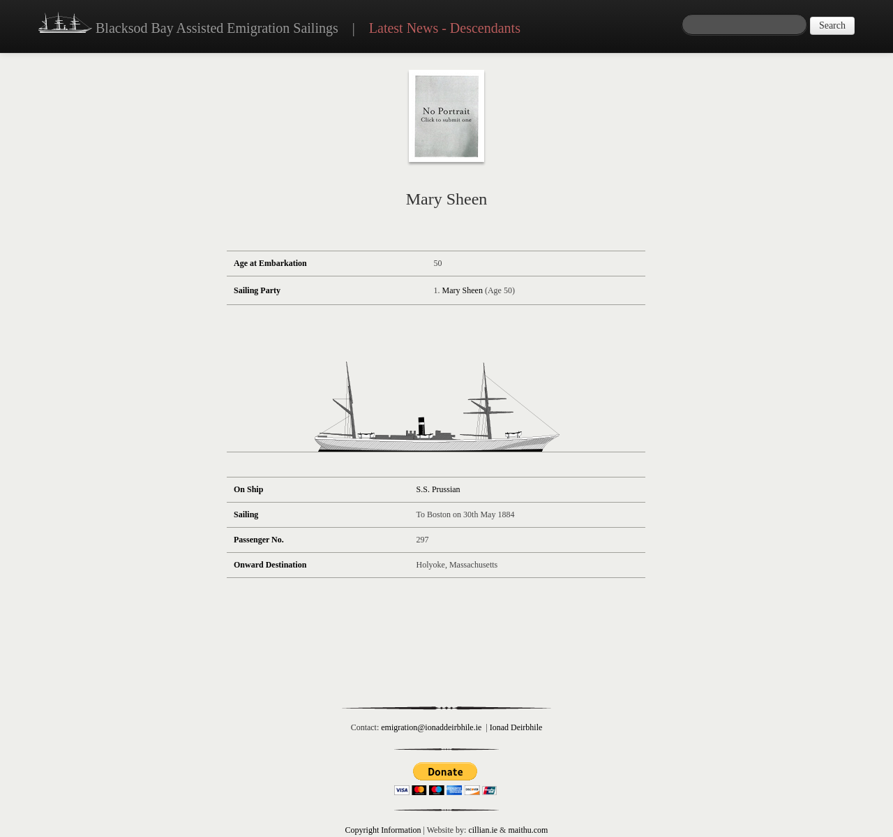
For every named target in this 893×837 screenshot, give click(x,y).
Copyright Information (383, 830)
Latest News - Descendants (444, 28)
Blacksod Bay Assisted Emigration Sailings (188, 24)
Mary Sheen (462, 290)
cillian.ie (482, 830)
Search (832, 25)
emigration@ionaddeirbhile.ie (431, 727)
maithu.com (528, 830)
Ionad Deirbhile (516, 727)
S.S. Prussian (438, 489)
